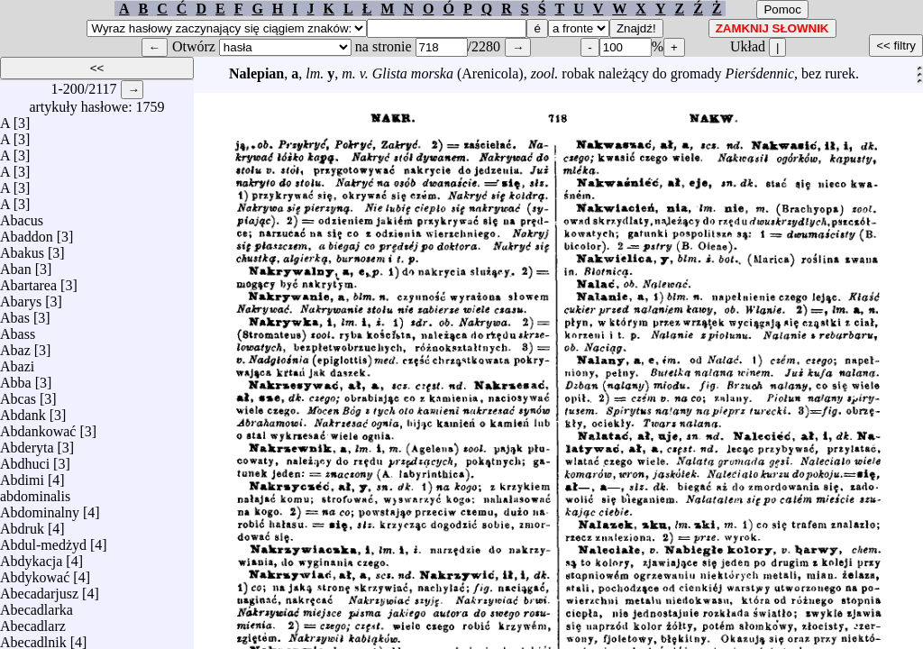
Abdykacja (31, 556)
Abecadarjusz (39, 589)
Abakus (22, 248)
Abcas (18, 394)
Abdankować (38, 426)
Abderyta (27, 443)
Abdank (23, 410)
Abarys (20, 297)
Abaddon (26, 232)
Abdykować (34, 572)
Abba (16, 378)
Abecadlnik (33, 637)
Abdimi (22, 475)
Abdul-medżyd (43, 540)
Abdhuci (25, 459)
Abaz (15, 345)
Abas (15, 313)
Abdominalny (39, 508)
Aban (16, 264)
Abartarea (28, 280)
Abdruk (22, 524)
